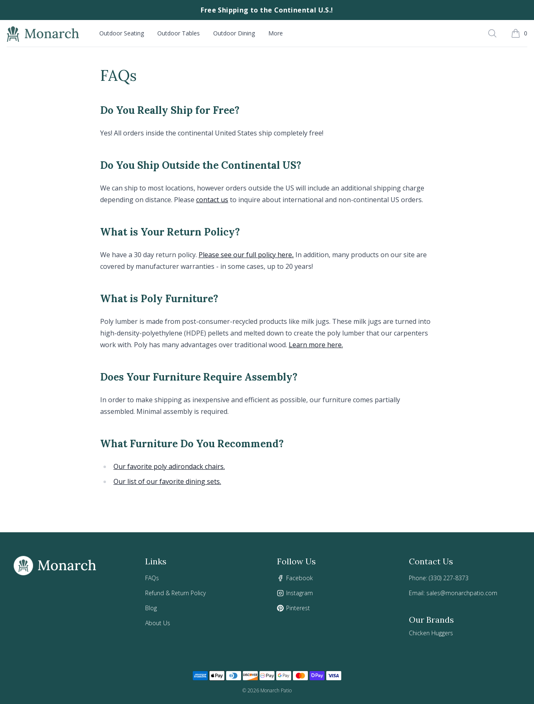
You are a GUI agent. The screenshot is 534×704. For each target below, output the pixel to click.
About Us (157, 623)
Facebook (299, 578)
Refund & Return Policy (175, 593)
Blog (151, 608)
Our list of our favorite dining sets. (167, 481)
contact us (212, 199)
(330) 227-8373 (449, 578)
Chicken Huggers (431, 633)
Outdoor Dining (234, 33)
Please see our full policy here (245, 254)
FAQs (152, 578)
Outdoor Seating (121, 33)
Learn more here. (316, 344)
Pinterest (298, 608)
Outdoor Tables (178, 33)
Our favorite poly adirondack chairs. (169, 466)
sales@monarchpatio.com (461, 593)
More (275, 33)
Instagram (299, 593)
